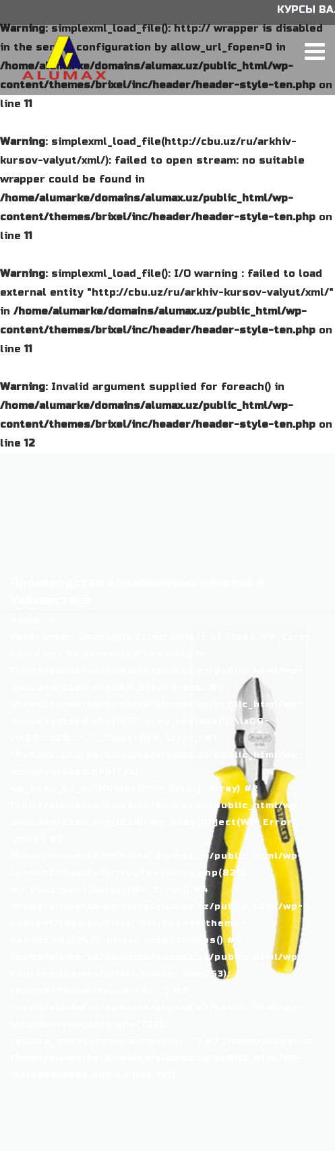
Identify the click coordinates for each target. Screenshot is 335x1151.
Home (25, 620)
